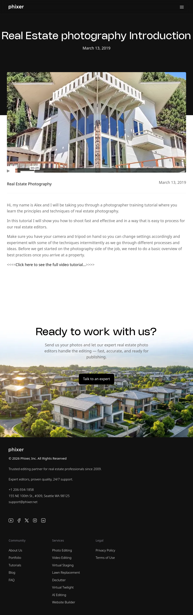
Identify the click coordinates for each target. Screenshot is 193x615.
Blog (12, 572)
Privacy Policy (105, 550)
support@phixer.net (23, 502)
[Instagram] (35, 520)
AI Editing (59, 595)
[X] (27, 520)
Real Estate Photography (29, 183)
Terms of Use (105, 557)
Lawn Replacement (66, 572)
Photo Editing (62, 550)
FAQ (12, 580)
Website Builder (63, 602)
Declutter (59, 580)
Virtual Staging (63, 565)
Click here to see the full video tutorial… (51, 264)
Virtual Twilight (63, 587)
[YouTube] (11, 520)
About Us (15, 550)
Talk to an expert (96, 378)
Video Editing (61, 557)
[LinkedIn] (43, 520)
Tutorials (15, 565)
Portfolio (15, 557)
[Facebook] (19, 520)
